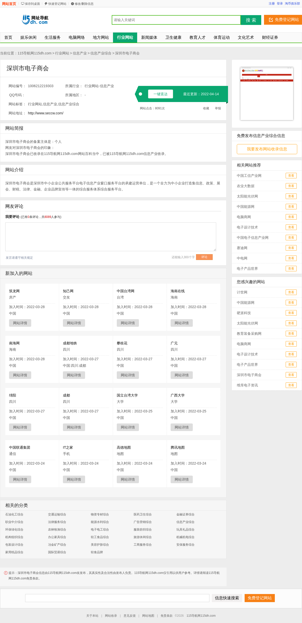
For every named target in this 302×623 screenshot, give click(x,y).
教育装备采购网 (249, 334)
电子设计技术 (247, 227)
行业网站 (62, 53)
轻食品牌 (97, 552)
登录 (280, 3)
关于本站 (92, 615)
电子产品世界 (247, 269)
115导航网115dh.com (35, 53)
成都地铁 (70, 343)
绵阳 (12, 395)
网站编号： (17, 86)
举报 (218, 108)
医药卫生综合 (143, 514)
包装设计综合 (14, 544)
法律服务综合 (57, 522)
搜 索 (251, 20)
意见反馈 (130, 615)
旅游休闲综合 (143, 537)
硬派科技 (244, 313)
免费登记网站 (287, 19)
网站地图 (148, 615)
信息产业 (80, 53)
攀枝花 (122, 343)
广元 (174, 343)
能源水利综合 (100, 522)
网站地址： (17, 113)
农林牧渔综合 (57, 529)
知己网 (68, 291)
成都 (66, 395)
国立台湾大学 (127, 395)
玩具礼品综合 (185, 529)
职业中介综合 (14, 522)
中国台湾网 (125, 291)
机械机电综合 (185, 537)
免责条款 (167, 615)
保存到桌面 (32, 4)
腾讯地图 (178, 447)
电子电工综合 (100, 529)
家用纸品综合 (14, 552)
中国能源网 (245, 207)
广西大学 (178, 395)
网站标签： (17, 104)
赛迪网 (242, 248)
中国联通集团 (19, 447)
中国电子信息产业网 (253, 238)
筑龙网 (14, 291)
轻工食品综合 (100, 537)
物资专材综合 (100, 514)
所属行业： (74, 86)
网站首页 (9, 4)
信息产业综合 (100, 53)
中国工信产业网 (249, 176)
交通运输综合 (57, 514)
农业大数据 (245, 186)
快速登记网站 (57, 4)
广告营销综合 (143, 522)
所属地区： (74, 95)
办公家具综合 (57, 537)
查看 (291, 175)
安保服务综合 (185, 544)
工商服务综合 (143, 544)
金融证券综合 (185, 514)
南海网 (14, 343)
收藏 (206, 108)
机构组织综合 (14, 537)
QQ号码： (17, 95)
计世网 (242, 292)
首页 (8, 37)
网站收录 (111, 615)
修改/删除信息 (84, 4)
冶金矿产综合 (57, 544)
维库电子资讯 (247, 385)
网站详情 (20, 323)
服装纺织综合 (143, 529)
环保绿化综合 (14, 529)
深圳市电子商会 (127, 53)
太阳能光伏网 (247, 196)
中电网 (242, 258)
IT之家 (68, 447)
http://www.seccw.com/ (45, 113)
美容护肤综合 (100, 544)
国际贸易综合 (57, 552)
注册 (272, 3)
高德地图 (124, 447)
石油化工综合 (14, 514)
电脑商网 (244, 217)
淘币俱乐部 (292, 3)
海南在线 (178, 291)
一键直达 (161, 94)
